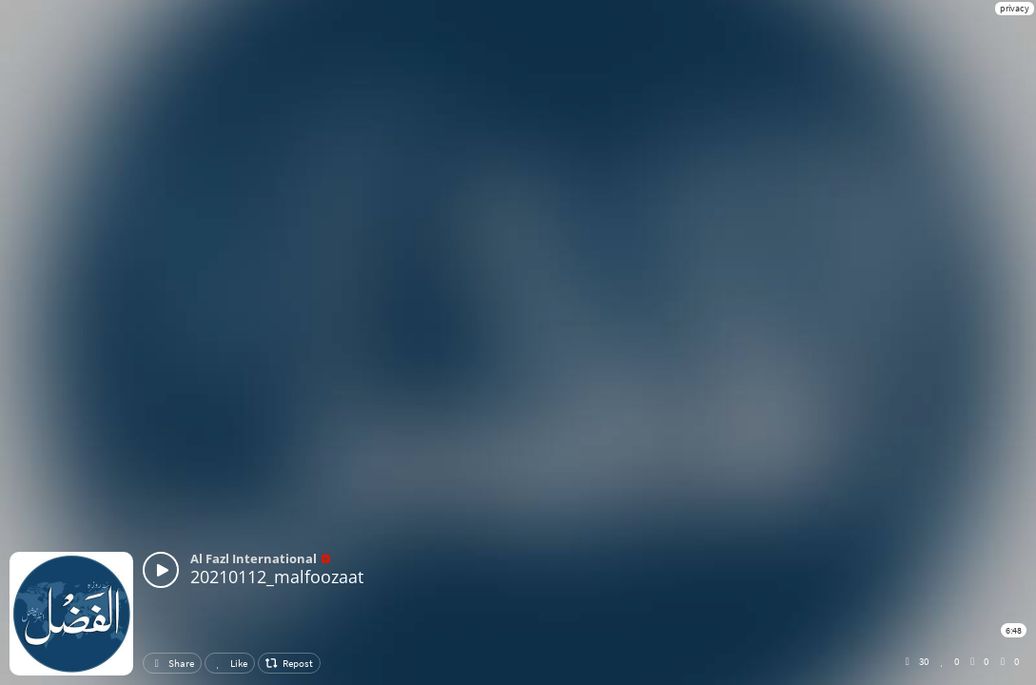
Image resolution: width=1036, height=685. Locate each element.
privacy (1014, 8)
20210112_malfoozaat (276, 576)
